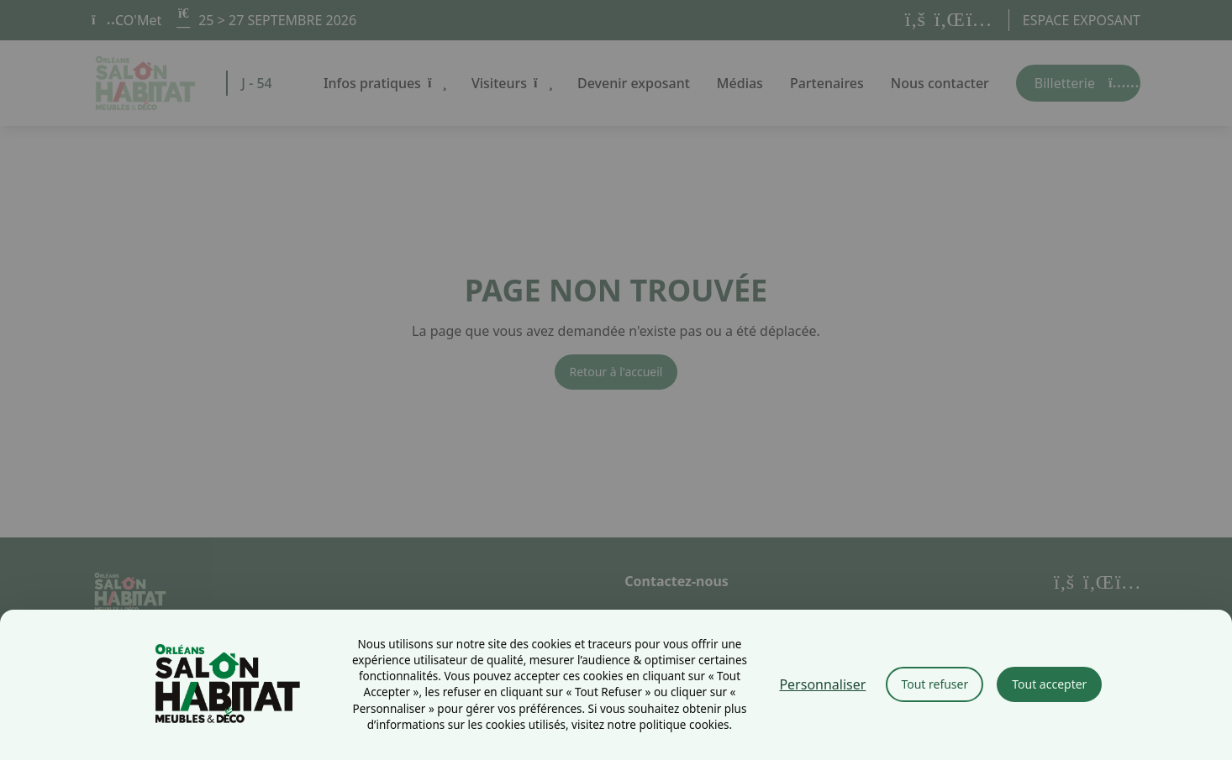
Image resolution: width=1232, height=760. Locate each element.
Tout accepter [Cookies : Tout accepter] (1049, 684)
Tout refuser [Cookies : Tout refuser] (934, 684)
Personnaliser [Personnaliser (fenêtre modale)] (822, 684)
